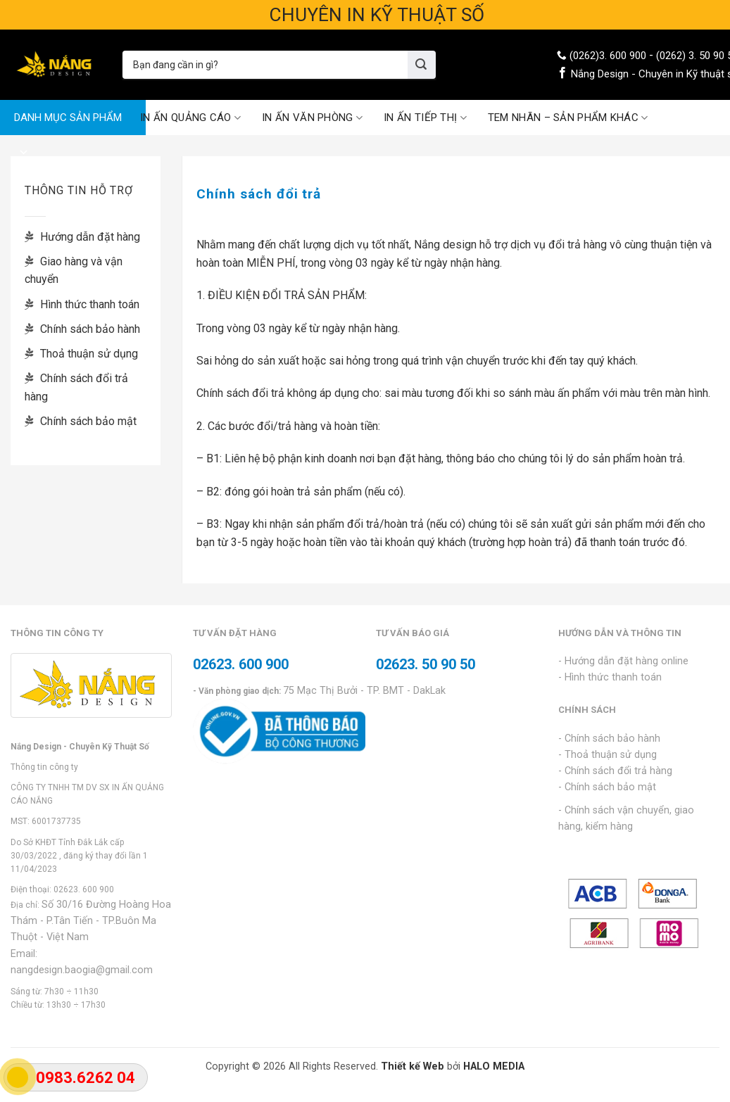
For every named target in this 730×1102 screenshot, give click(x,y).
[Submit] (422, 65)
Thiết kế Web (412, 1066)
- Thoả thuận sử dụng (607, 755)
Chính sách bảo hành (82, 329)
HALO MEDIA (493, 1066)
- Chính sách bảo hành (609, 739)
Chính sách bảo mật (81, 421)
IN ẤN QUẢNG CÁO (190, 118)
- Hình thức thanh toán (610, 677)
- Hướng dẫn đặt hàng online (623, 661)
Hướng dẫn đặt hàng (82, 236)
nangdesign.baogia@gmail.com (82, 970)
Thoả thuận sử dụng (81, 353)
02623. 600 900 (84, 889)
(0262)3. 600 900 (608, 55)
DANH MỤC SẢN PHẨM (68, 123)
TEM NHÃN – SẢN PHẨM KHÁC (568, 118)
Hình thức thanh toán (82, 304)
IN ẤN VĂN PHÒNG (312, 118)
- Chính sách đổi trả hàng (615, 771)
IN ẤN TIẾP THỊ (425, 118)
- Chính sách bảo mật (607, 787)
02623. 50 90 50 (425, 664)
